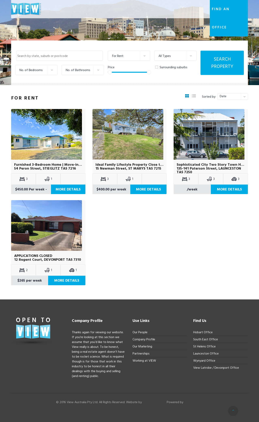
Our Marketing (142, 346)
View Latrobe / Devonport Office (216, 367)
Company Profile (144, 339)
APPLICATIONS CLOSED (33, 256)
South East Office (205, 339)
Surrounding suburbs (171, 67)
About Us (193, 27)
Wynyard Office (204, 360)
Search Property (222, 62)
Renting (144, 27)
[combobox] (59, 56)
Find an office (220, 18)
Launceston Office (206, 353)
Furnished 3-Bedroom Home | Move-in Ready (48, 165)
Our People (140, 332)
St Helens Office (204, 346)
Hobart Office (203, 332)
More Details (68, 189)
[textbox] (60, 56)
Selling (169, 27)
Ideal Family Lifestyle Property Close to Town (130, 165)
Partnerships (141, 353)
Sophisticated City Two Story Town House (211, 165)
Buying (118, 27)
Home (100, 27)
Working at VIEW (144, 360)
